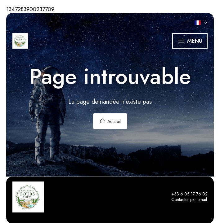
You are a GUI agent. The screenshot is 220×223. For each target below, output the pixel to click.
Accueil (110, 121)
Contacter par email (185, 200)
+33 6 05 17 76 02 (186, 194)
